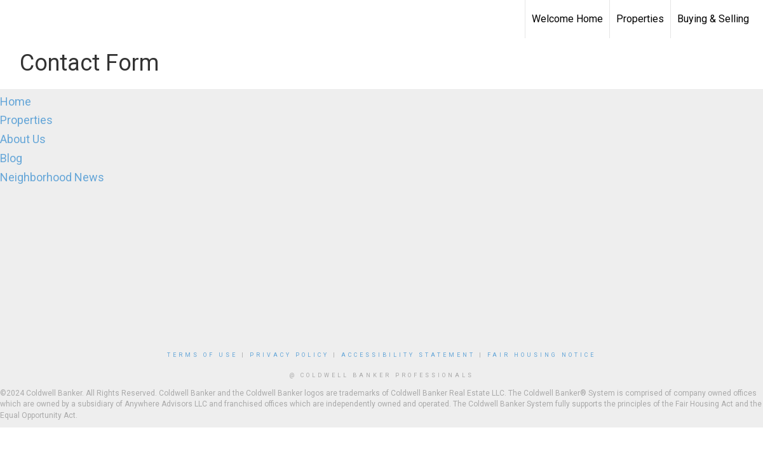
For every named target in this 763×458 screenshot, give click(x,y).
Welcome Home (567, 19)
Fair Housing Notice (541, 355)
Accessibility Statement (408, 355)
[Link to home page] (16, 19)
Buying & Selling (713, 19)
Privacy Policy (289, 355)
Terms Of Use (202, 355)
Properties (640, 19)
